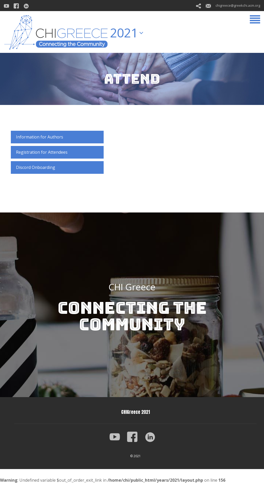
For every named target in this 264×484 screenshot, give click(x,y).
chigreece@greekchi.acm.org (233, 5)
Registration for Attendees (42, 152)
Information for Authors (39, 137)
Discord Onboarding (35, 167)
